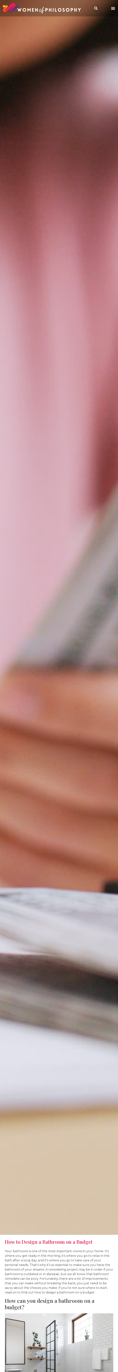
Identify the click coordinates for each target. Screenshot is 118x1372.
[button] (113, 8)
